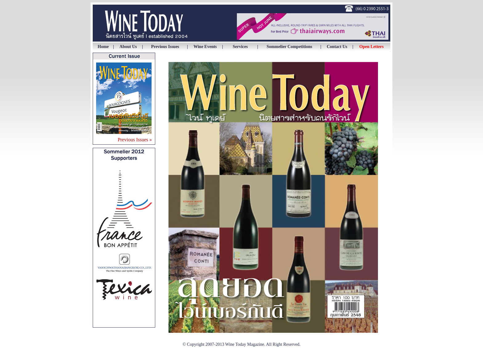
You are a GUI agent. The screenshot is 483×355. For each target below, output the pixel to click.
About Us (128, 46)
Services (240, 46)
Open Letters (371, 46)
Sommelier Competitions (289, 46)
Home (103, 46)
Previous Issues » (135, 139)
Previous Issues (165, 46)
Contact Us (337, 46)
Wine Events (205, 46)
